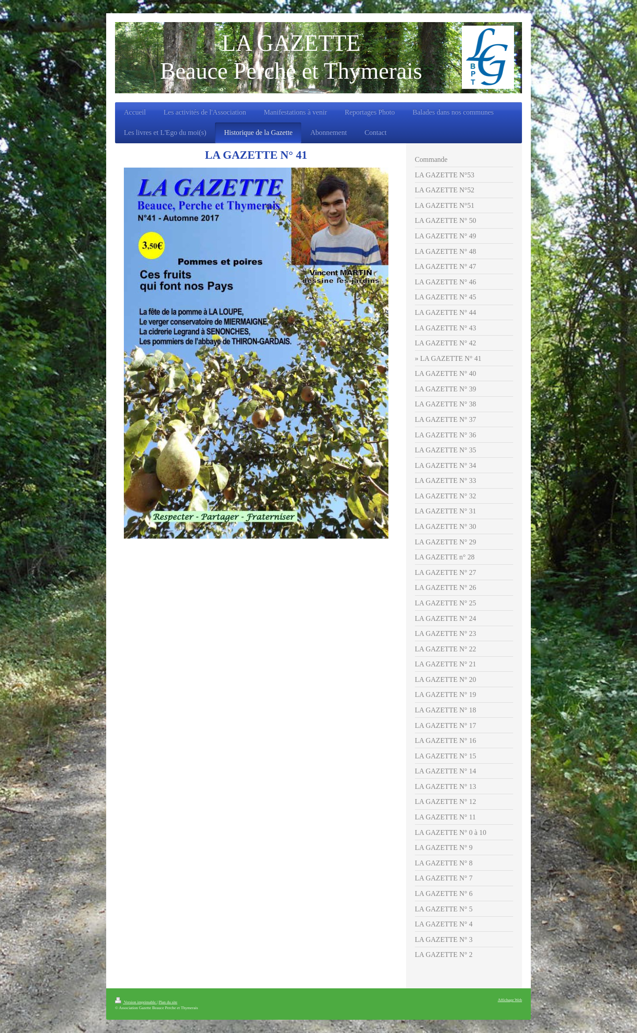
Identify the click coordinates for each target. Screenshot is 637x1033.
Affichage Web (510, 1000)
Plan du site (167, 1002)
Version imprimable (136, 1002)
